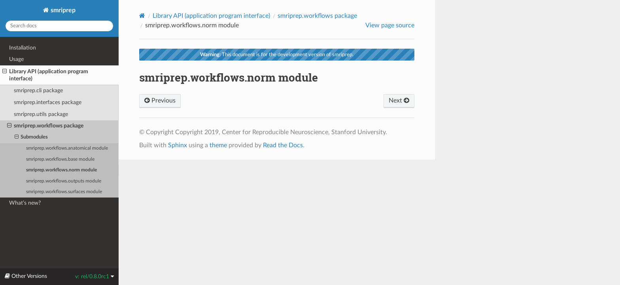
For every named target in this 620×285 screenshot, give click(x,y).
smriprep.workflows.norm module (61, 170)
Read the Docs (283, 145)
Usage (16, 59)
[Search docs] (59, 26)
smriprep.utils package (41, 114)
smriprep (62, 10)
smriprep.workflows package (45, 125)
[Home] (142, 15)
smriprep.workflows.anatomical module (67, 148)
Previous (160, 100)
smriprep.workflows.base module (60, 159)
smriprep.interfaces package (47, 102)
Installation (22, 48)
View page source (389, 25)
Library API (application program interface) (45, 75)
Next (399, 100)
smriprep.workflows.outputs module (63, 181)
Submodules (31, 137)
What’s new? (25, 203)
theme (218, 145)
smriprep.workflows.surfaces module (64, 192)
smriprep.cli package (38, 90)
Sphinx (177, 145)
